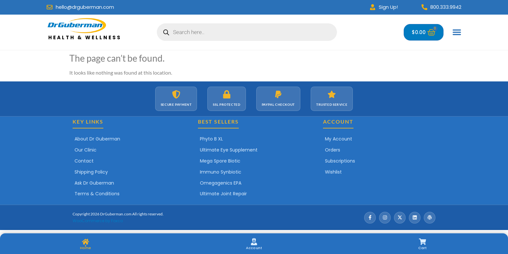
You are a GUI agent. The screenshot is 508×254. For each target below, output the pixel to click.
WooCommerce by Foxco (98, 221)
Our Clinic (86, 150)
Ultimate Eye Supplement (229, 150)
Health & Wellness (84, 37)
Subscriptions (340, 161)
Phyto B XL (211, 139)
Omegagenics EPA (220, 183)
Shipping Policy (91, 172)
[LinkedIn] (415, 218)
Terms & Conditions (97, 193)
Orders (332, 150)
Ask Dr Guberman (94, 183)
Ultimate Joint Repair (223, 193)
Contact (84, 161)
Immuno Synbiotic (220, 172)
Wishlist (333, 172)
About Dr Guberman (97, 139)
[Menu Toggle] (456, 32)
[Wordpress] (429, 218)
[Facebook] (370, 218)
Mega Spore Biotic (220, 161)
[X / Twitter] (400, 218)
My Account (338, 139)
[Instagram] (385, 218)
